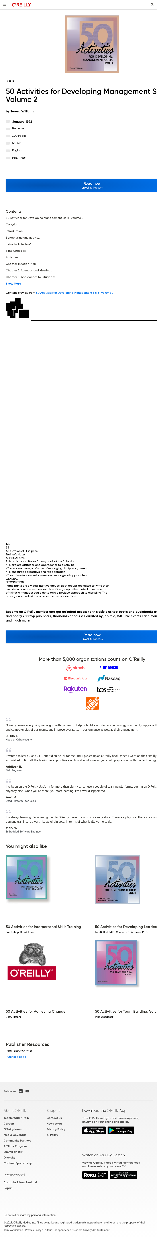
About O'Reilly (15, 1110)
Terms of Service (13, 1230)
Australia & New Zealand (20, 1182)
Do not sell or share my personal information (30, 1215)
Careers (9, 1123)
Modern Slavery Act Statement (91, 1230)
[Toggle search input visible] (152, 4)
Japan (8, 1188)
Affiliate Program (15, 1146)
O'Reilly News (12, 1129)
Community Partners (17, 1140)
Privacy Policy (56, 1129)
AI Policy (52, 1135)
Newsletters (54, 1123)
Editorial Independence (57, 1230)
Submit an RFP (13, 1152)
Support (53, 1110)
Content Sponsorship (18, 1163)
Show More (13, 283)
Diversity (9, 1157)
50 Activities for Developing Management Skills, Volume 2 (74, 292)
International (14, 1175)
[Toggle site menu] (4, 4)
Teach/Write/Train (16, 1118)
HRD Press (19, 157)
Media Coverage (15, 1135)
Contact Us (54, 1118)
